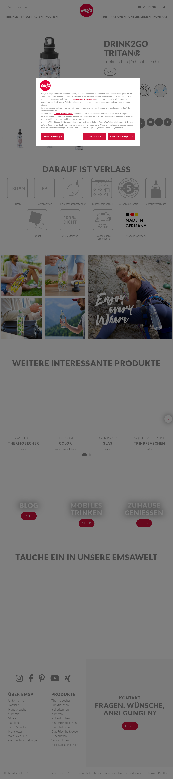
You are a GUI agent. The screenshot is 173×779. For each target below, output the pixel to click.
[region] (88, 112)
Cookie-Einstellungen (52, 137)
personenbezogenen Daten (84, 99)
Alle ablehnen (94, 137)
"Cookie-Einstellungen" (63, 113)
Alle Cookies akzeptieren (121, 137)
